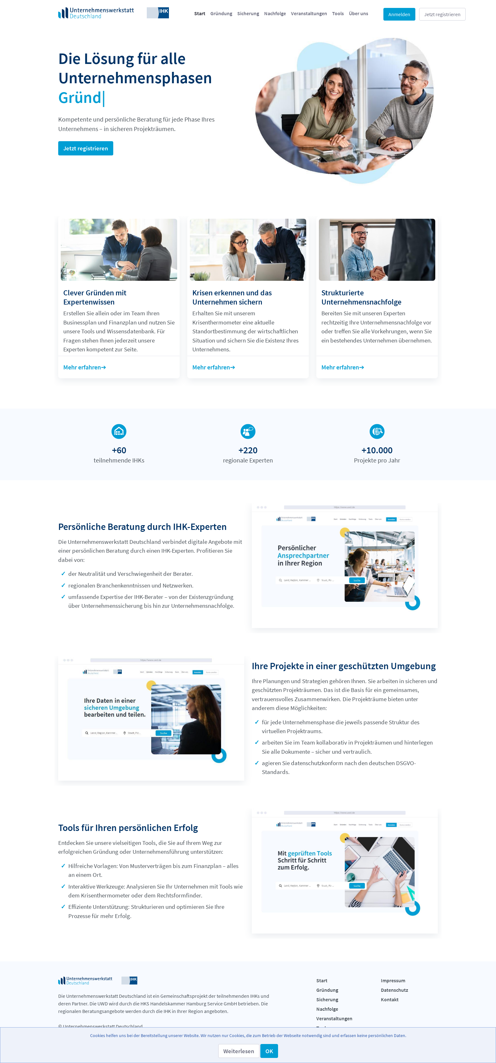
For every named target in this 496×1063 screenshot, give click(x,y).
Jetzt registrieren (442, 14)
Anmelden (399, 14)
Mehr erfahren (82, 367)
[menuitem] (200, 13)
